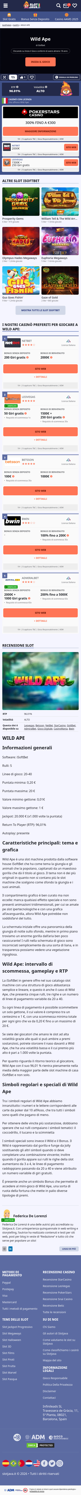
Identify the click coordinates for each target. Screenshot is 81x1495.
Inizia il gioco (40, 61)
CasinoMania (61, 728)
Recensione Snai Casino (57, 1299)
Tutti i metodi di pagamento (19, 1308)
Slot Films (8, 1353)
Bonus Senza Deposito (35, 19)
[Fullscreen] (4, 77)
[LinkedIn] (10, 1249)
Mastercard (9, 1302)
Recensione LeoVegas (56, 1286)
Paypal (6, 1282)
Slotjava (6, 25)
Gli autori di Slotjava (55, 1333)
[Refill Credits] (13, 77)
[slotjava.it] (32, 6)
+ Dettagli (40, 376)
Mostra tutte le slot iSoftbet (40, 310)
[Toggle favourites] (74, 5)
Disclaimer (49, 1391)
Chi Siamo (49, 1327)
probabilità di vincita (37, 1491)
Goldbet (71, 725)
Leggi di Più (69, 1248)
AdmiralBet (30, 728)
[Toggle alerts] (58, 5)
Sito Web (71, 147)
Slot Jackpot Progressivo (17, 1327)
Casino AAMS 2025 (66, 19)
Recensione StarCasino (57, 1279)
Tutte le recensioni (54, 1312)
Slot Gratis (9, 19)
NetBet (49, 725)
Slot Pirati (8, 1359)
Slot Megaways (11, 1333)
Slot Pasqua (9, 1379)
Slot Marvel (9, 1372)
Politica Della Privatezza (58, 1384)
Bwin (71, 728)
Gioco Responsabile (55, 1378)
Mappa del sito (52, 1360)
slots (16, 25)
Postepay (8, 1289)
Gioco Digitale (45, 728)
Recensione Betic (53, 1305)
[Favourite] (31, 77)
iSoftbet (41, 45)
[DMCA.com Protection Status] (40, 1445)
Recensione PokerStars (57, 1292)
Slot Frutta (8, 1366)
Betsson (40, 725)
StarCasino (60, 725)
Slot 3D (6, 1346)
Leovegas (29, 725)
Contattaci (49, 1397)
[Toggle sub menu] (5, 5)
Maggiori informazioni (40, 131)
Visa (4, 1295)
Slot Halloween (11, 1340)
